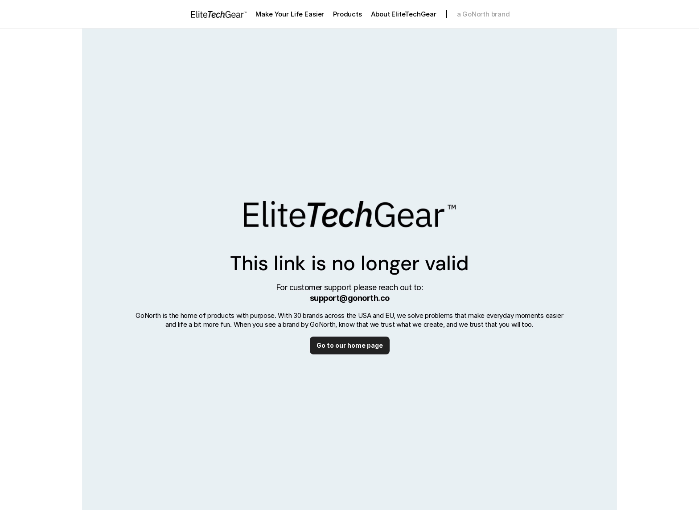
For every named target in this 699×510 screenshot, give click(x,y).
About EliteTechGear (403, 14)
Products (347, 14)
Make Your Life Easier (289, 14)
